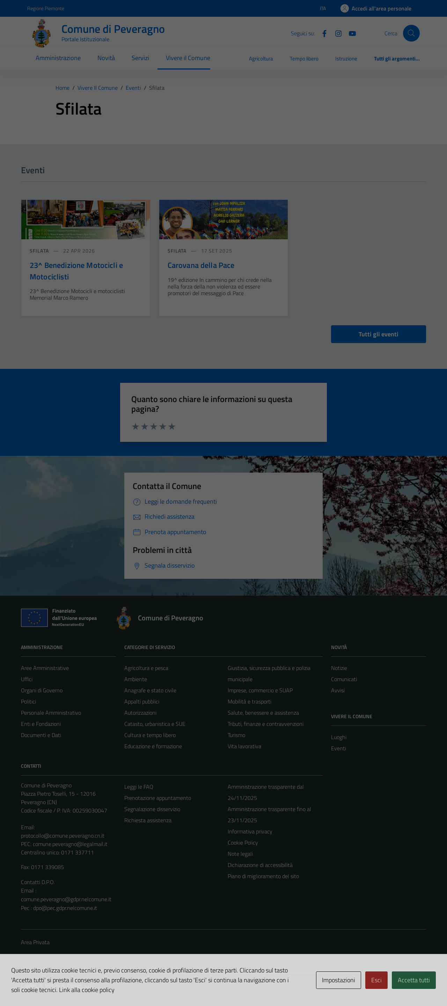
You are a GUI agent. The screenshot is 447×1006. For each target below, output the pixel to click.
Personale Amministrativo (51, 712)
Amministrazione (58, 58)
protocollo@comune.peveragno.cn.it (62, 835)
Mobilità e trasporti (249, 701)
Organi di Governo (42, 690)
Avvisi (338, 690)
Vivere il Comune (188, 58)
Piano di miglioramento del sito (263, 876)
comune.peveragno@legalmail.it (70, 844)
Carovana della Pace (201, 265)
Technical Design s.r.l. (68, 986)
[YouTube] (350, 33)
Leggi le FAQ (138, 786)
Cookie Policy (243, 842)
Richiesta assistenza (147, 820)
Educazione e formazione (153, 746)
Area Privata (35, 942)
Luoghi (338, 737)
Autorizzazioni (140, 712)
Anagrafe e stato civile (150, 690)
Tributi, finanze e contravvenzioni (265, 724)
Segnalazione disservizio (152, 809)
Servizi (140, 58)
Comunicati (344, 679)
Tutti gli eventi (378, 334)
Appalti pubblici (141, 701)
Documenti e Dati (41, 735)
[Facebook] (322, 33)
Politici (28, 701)
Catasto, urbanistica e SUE (154, 724)
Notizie (339, 668)
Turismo (236, 735)
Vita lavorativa (244, 746)
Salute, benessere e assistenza (263, 712)
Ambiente (135, 679)
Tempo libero (304, 58)
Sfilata (40, 250)
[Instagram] (336, 33)
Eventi (338, 748)
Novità (106, 58)
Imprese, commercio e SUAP (260, 690)
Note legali (240, 854)
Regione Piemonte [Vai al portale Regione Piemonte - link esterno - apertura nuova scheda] (45, 8)
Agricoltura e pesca (146, 668)
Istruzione (346, 58)
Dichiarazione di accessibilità (260, 865)
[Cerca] (411, 33)
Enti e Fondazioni (41, 724)
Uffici (26, 679)
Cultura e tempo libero (150, 735)
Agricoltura (261, 58)
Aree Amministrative (45, 668)
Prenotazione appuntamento (157, 798)
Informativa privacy (250, 831)
